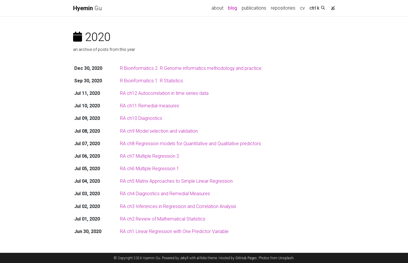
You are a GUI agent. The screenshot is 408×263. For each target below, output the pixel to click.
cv (302, 8)
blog (232, 8)
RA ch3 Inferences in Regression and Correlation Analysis (178, 206)
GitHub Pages (246, 258)
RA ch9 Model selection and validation (159, 131)
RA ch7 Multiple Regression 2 (149, 156)
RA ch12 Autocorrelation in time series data (164, 93)
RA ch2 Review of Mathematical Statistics (162, 219)
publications (254, 8)
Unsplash (286, 258)
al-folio (202, 258)
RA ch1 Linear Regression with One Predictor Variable (174, 231)
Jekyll (184, 258)
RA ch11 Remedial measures (149, 106)
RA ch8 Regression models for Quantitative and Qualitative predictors (190, 143)
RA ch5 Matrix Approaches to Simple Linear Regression (176, 181)
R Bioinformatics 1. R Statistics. (152, 80)
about (217, 8)
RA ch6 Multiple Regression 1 (149, 168)
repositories (283, 8)
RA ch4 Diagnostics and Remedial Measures (165, 193)
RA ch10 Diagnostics (141, 118)
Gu (87, 8)
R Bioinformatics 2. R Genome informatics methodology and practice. (191, 68)
